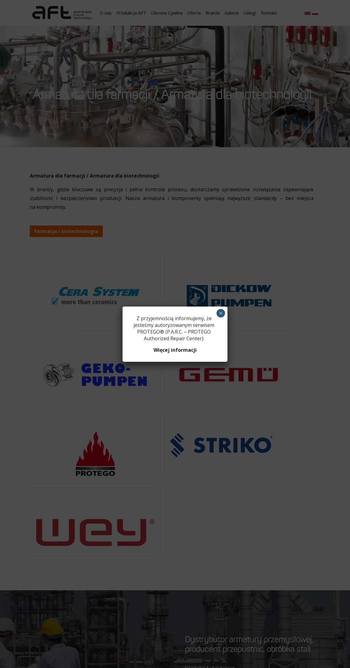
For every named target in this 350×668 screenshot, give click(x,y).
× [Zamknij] (221, 313)
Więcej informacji (175, 350)
